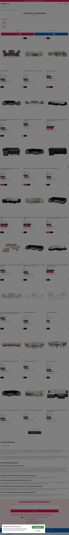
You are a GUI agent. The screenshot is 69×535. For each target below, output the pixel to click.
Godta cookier (38, 527)
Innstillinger (38, 530)
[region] (23, 528)
